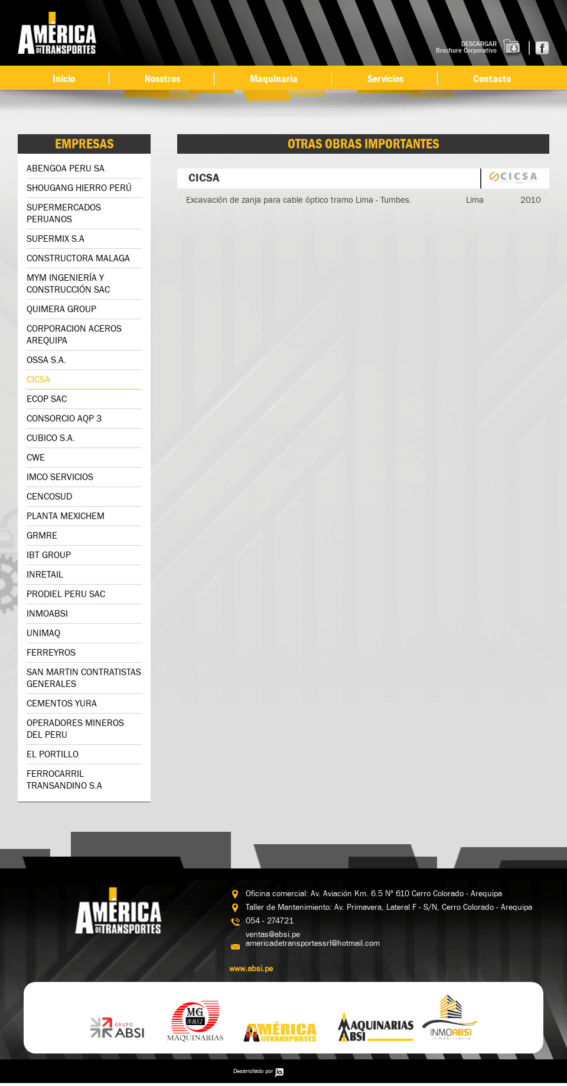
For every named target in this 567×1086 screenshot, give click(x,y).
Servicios (385, 79)
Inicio (64, 79)
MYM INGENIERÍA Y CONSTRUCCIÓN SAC (68, 284)
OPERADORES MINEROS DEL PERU (75, 729)
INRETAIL (45, 575)
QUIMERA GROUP (61, 309)
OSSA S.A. (46, 360)
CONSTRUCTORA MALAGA (78, 258)
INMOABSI (47, 614)
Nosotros (162, 79)
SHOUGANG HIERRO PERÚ (79, 188)
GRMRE (42, 536)
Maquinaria (274, 79)
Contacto (492, 79)
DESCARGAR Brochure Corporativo (466, 47)
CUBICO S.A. (51, 438)
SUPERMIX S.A (55, 239)
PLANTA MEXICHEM (66, 516)
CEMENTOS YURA (62, 704)
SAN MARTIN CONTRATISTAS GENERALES (84, 678)
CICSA (38, 380)
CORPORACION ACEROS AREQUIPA (74, 335)
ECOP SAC (47, 399)
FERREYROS (51, 653)
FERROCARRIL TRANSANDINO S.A (64, 780)
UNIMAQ (43, 633)
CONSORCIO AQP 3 (64, 419)
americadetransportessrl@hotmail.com (313, 943)
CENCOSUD (49, 497)
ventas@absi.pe (273, 934)
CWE (36, 458)
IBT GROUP (49, 555)
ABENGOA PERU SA (66, 169)
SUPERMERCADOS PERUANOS (64, 214)
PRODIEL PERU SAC (66, 594)
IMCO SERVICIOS (60, 477)
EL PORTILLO (53, 754)
